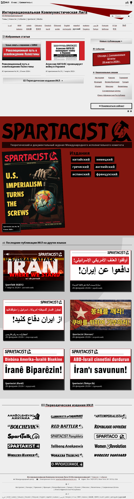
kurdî (48, 29)
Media (39, 19)
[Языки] (127, 3)
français (105, 25)
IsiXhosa (105, 29)
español (76, 25)
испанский (81, 174)
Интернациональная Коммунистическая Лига (44, 12)
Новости (12, 19)
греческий (80, 167)
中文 (114, 29)
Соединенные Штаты (111, 91)
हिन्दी (124, 25)
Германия (123, 77)
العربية (10, 25)
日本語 (28, 29)
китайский (81, 159)
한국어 (38, 29)
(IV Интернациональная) (12, 15)
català (28, 25)
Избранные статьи (17, 36)
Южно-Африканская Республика (111, 95)
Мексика (109, 86)
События (22, 19)
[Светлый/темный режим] (131, 3)
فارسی (95, 25)
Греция (125, 82)
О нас (14, 2)
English (67, 25)
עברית (114, 25)
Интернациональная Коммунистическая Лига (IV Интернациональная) (58, 455)
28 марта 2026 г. (111, 58)
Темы (4, 19)
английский (105, 167)
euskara (86, 25)
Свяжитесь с (25, 2)
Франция (98, 82)
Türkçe (95, 29)
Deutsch (48, 25)
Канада (111, 77)
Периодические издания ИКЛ (43, 80)
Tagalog (86, 29)
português (67, 29)
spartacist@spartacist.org (66, 458)
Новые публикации (111, 41)
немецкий (104, 159)
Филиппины (123, 86)
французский (106, 174)
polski (57, 29)
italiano (19, 29)
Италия (98, 86)
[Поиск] (129, 16)
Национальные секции (107, 72)
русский (76, 29)
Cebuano (38, 25)
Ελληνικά (57, 25)
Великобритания (112, 82)
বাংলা (19, 25)
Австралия (99, 77)
